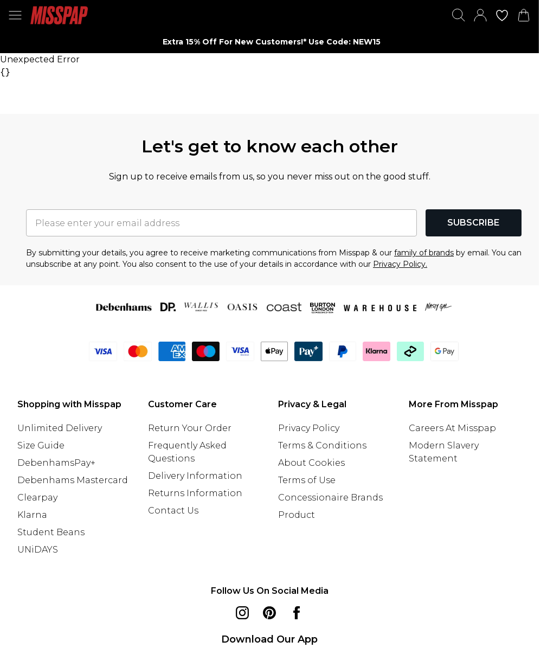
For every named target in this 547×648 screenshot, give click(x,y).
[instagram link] (242, 612)
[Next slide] (439, 41)
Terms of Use (307, 480)
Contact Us (173, 510)
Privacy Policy (308, 428)
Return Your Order (189, 428)
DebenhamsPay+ (56, 463)
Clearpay (37, 497)
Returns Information (195, 493)
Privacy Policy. (400, 264)
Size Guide (41, 445)
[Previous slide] (100, 41)
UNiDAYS (37, 549)
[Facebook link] (296, 612)
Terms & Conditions (322, 445)
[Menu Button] (15, 15)
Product (296, 515)
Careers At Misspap (452, 428)
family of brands (424, 253)
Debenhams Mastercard (72, 480)
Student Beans (51, 532)
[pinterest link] (269, 612)
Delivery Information (195, 476)
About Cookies (311, 463)
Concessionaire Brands (330, 497)
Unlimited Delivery (59, 428)
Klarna (32, 515)
